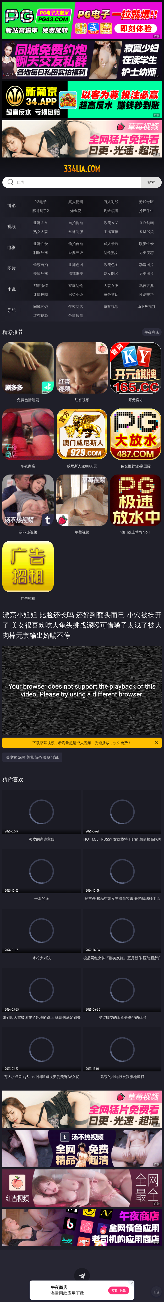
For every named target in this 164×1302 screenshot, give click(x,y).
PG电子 (41, 201)
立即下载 (118, 1290)
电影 (11, 247)
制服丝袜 (40, 252)
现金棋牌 (111, 210)
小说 (11, 289)
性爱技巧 (146, 294)
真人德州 (75, 201)
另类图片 (146, 273)
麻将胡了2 (40, 210)
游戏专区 (146, 201)
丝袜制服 (75, 231)
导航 (11, 310)
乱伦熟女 (111, 252)
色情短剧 (75, 315)
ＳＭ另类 (146, 231)
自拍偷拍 (75, 222)
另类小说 (75, 294)
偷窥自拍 (40, 264)
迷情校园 (40, 294)
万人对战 (111, 201)
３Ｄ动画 (146, 222)
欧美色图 (111, 264)
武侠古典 (146, 285)
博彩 (11, 205)
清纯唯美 (75, 273)
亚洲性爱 (40, 243)
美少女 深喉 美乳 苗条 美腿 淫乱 (32, 757)
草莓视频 (111, 306)
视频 (11, 226)
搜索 (151, 182)
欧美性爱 (146, 243)
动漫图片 (146, 264)
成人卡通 (111, 243)
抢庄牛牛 (146, 210)
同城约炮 (40, 306)
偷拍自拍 (75, 243)
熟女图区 (111, 273)
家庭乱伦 (75, 285)
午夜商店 (75, 306)
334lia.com (82, 169)
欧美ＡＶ (111, 222)
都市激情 (40, 285)
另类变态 (146, 252)
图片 (11, 268)
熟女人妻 (40, 231)
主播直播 (111, 231)
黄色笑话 (111, 294)
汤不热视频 (146, 306)
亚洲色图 (75, 264)
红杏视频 (40, 315)
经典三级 (75, 252)
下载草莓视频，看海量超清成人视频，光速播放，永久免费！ (95, 743)
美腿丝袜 (40, 273)
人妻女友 (111, 285)
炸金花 (75, 210)
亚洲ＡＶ (40, 222)
